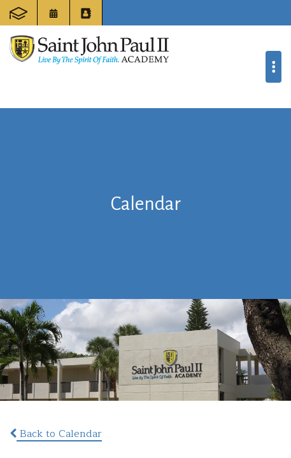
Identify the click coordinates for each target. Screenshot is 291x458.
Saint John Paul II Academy (89, 49)
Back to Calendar (56, 434)
